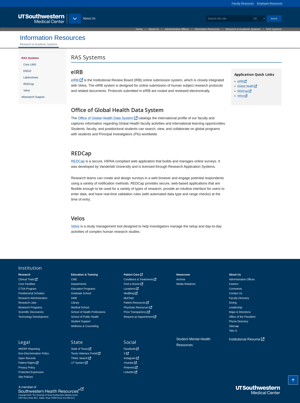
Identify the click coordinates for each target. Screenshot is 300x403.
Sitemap (234, 326)
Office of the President (242, 316)
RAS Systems (274, 29)
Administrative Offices (177, 29)
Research (24, 274)
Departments (78, 283)
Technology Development (33, 316)
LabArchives (30, 77)
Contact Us (235, 293)
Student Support (80, 321)
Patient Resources (134, 302)
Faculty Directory (239, 298)
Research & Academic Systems (243, 29)
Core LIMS (29, 64)
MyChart (129, 298)
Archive (180, 279)
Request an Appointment (138, 316)
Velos (26, 90)
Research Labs (27, 302)
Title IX (233, 330)
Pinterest (129, 367)
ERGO (27, 71)
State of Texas (79, 348)
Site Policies (25, 376)
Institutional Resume (244, 339)
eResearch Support (33, 96)
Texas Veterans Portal (84, 353)
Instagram (129, 358)
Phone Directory (238, 321)
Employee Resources (269, 3)
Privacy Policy (26, 367)
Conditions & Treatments (138, 279)
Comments (235, 288)
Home (139, 29)
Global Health (245, 86)
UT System (77, 362)
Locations (129, 288)
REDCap (28, 83)
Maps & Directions (240, 312)
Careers (234, 283)
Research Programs (30, 307)
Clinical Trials (26, 279)
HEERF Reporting (29, 348)
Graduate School (81, 293)
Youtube (128, 362)
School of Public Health (85, 316)
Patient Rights (26, 362)
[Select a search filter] (259, 18)
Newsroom (183, 274)
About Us (153, 29)
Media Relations (186, 283)
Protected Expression (31, 372)
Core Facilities (26, 283)
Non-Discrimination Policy (33, 353)
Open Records (27, 358)
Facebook (129, 348)
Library (75, 302)
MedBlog (129, 293)
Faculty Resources (243, 3)
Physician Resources (136, 307)
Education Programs (83, 288)
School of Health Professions (88, 312)
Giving (233, 302)
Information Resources (207, 29)
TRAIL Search (79, 358)
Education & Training (84, 274)
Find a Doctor (132, 283)
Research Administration (32, 298)
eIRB (75, 80)
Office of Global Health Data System (105, 118)
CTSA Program (27, 288)
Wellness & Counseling (85, 326)
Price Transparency (135, 312)
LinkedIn (129, 372)
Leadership (235, 307)
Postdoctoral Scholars (31, 293)
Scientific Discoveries (31, 312)
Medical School (80, 307)
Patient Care (131, 274)
